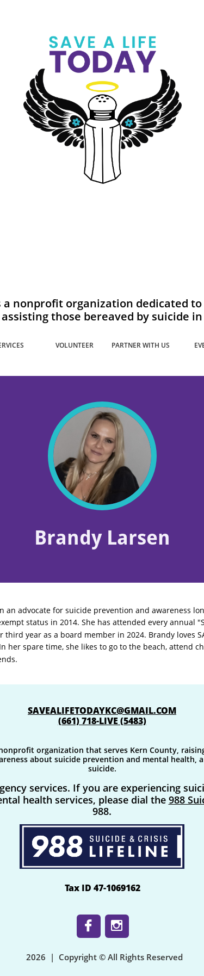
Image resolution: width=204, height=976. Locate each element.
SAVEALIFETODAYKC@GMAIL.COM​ (102, 710)
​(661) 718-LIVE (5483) (102, 721)
